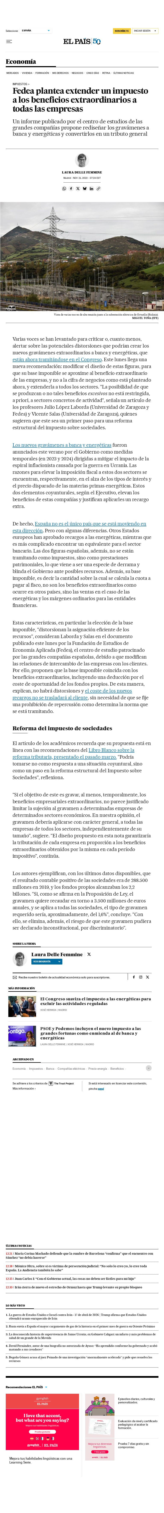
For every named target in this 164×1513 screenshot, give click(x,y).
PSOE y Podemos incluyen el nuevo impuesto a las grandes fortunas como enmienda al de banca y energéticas (90, 1033)
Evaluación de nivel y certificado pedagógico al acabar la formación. (138, 1424)
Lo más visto (15, 1305)
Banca (50, 1068)
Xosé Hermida (48, 1010)
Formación (42, 73)
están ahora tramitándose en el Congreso (57, 359)
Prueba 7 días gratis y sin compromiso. (133, 1445)
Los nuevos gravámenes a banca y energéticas (62, 445)
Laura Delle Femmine (82, 172)
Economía (21, 61)
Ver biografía (46, 961)
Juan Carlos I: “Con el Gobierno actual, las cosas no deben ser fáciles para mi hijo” (75, 1279)
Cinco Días (92, 73)
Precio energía (97, 1068)
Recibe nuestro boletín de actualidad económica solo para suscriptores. (64, 977)
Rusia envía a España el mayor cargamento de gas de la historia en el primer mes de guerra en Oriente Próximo (82, 1326)
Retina (106, 73)
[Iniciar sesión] (145, 31)
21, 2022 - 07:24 (86, 178)
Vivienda (27, 73)
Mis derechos (60, 73)
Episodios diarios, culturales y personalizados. (136, 1400)
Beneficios (117, 1068)
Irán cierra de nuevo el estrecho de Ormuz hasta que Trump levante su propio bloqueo (78, 1287)
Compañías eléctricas (71, 1068)
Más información (24, 1088)
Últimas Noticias (123, 73)
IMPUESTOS (20, 84)
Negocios (77, 73)
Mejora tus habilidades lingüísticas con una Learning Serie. (40, 1460)
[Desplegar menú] (9, 41)
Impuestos (36, 1068)
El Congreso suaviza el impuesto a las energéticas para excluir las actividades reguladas (95, 1001)
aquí (101, 1088)
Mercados (12, 73)
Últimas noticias (19, 1245)
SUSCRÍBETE (122, 30)
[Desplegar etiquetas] (149, 1068)
